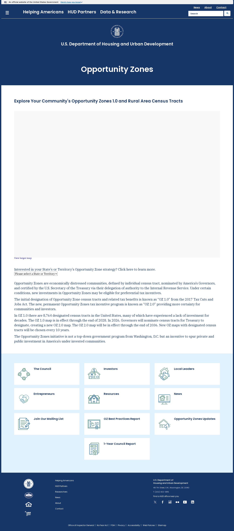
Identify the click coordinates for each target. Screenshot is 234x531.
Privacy (121, 525)
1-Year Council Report (111, 449)
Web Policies (149, 525)
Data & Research (118, 12)
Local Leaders (176, 374)
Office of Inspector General (81, 525)
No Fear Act (102, 525)
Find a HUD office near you (166, 496)
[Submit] (227, 13)
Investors (102, 374)
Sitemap (162, 525)
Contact (221, 7)
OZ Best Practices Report (113, 424)
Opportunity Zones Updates (186, 424)
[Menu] (7, 12)
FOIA (113, 525)
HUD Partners (82, 12)
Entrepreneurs (36, 399)
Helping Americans (43, 12)
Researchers (61, 491)
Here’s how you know (70, 2)
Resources (103, 399)
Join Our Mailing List (40, 424)
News (197, 7)
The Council (34, 374)
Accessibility (134, 525)
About (208, 7)
